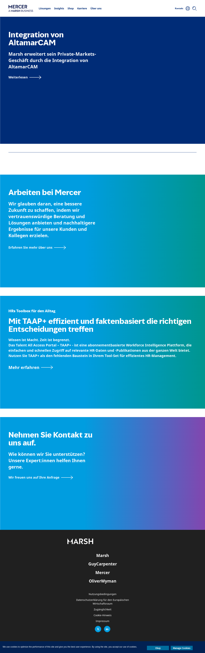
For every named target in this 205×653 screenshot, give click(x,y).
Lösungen (45, 8)
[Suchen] (194, 8)
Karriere (82, 8)
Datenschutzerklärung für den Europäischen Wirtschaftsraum (102, 602)
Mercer (102, 572)
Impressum (102, 621)
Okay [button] (158, 648)
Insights (59, 8)
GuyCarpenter (102, 564)
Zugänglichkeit (102, 609)
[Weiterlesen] (24, 77)
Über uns (96, 8)
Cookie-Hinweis (103, 615)
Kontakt (179, 8)
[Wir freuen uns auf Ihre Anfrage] (40, 477)
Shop (71, 8)
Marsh (102, 555)
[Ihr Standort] (187, 8)
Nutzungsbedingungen (102, 594)
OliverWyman (102, 581)
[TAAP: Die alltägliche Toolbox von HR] (102, 367)
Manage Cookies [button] (181, 648)
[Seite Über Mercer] (37, 247)
